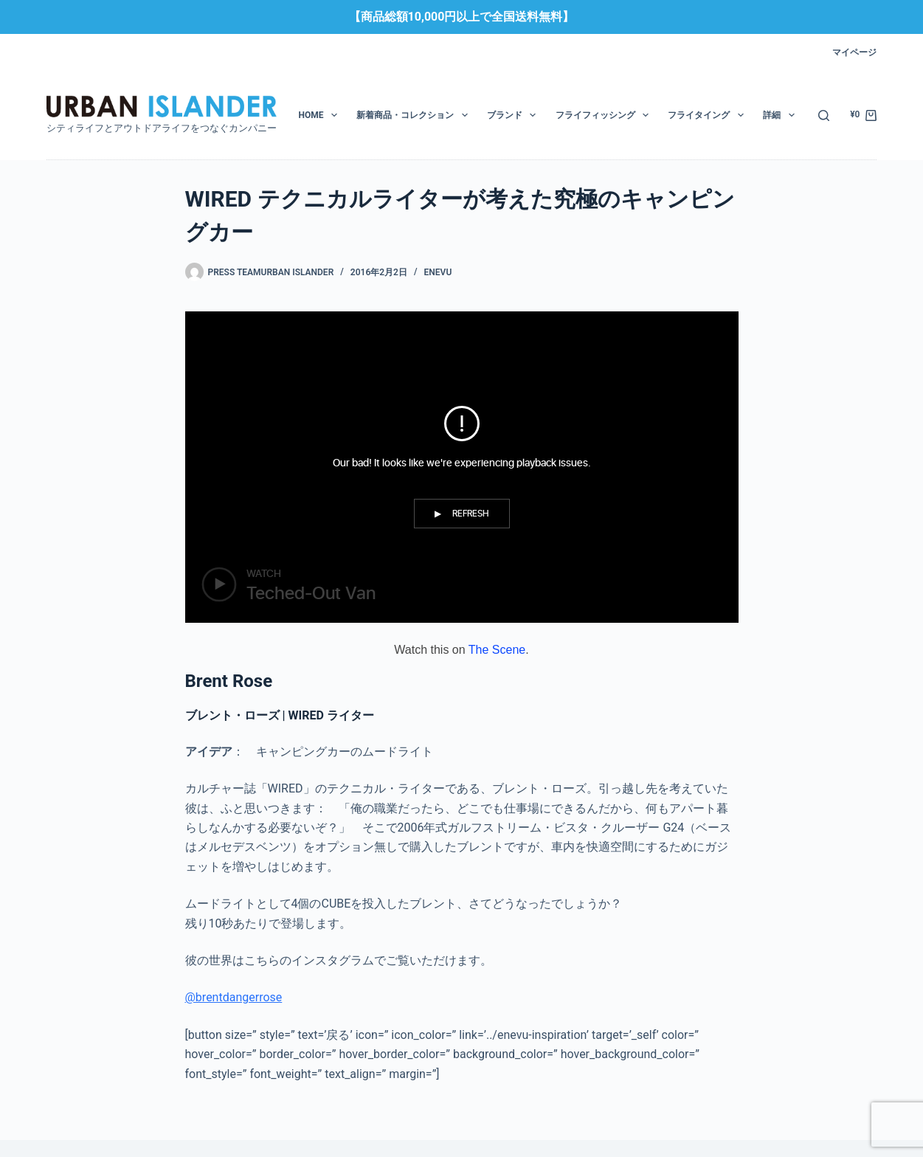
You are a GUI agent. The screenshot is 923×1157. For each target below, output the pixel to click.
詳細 (781, 115)
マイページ (854, 52)
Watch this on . (461, 649)
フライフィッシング (605, 115)
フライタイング (708, 115)
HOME (320, 115)
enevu (438, 272)
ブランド (514, 115)
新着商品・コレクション (414, 115)
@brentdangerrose (234, 997)
